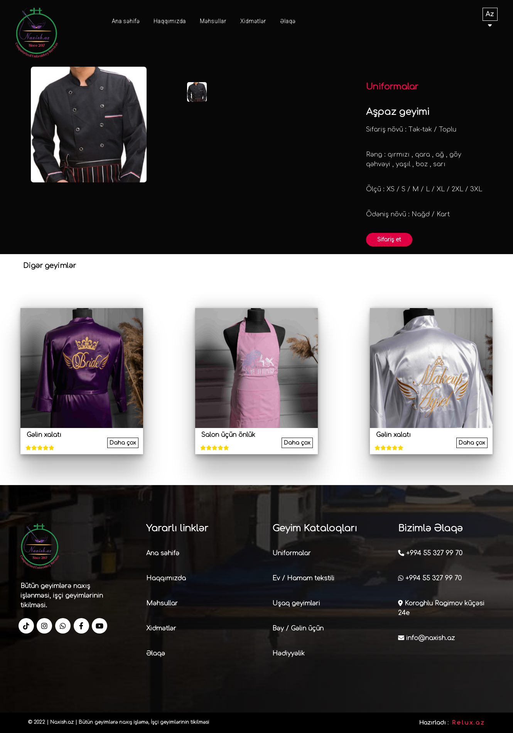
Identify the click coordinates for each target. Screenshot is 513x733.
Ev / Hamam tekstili (303, 578)
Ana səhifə (126, 21)
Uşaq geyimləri (296, 603)
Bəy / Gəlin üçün (298, 628)
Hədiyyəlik (288, 653)
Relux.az (468, 723)
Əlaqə (287, 21)
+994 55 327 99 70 (430, 553)
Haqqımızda (170, 21)
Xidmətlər (253, 21)
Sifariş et (389, 240)
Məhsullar (213, 21)
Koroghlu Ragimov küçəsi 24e (441, 608)
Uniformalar (291, 553)
